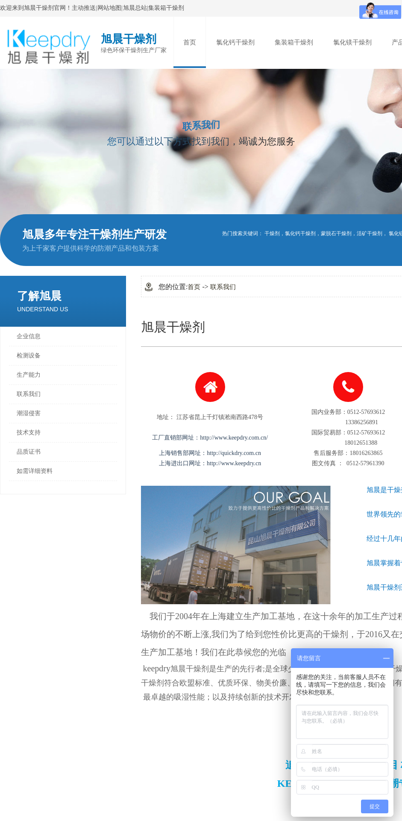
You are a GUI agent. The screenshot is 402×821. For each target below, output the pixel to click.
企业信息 (29, 336)
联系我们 (29, 394)
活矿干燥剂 (369, 233)
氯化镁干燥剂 (352, 42)
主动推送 (84, 8)
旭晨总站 (135, 8)
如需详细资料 (35, 471)
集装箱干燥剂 (166, 8)
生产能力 (29, 375)
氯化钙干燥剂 (235, 42)
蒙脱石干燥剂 (336, 233)
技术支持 (29, 432)
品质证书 (29, 452)
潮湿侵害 (29, 413)
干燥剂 (272, 233)
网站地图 (109, 8)
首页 (189, 42)
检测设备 (29, 355)
